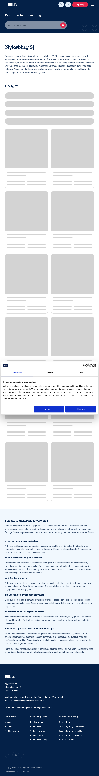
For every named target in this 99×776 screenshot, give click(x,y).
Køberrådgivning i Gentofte (70, 735)
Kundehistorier (36, 722)
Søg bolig (80, 4)
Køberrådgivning (66, 722)
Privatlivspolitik (11, 772)
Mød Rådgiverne (12, 731)
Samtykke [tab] (17, 373)
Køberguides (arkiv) (38, 740)
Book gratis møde (66, 740)
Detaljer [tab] (49, 373)
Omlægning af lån (37, 731)
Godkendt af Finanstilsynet (17, 707)
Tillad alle (80, 409)
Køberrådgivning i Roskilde (70, 731)
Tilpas (49, 409)
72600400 (13, 701)
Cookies (25, 772)
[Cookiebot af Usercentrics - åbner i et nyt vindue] (84, 365)
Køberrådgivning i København (71, 727)
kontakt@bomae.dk (54, 697)
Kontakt (8, 722)
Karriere (8, 727)
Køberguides (35, 727)
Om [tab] (81, 373)
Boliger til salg (36, 735)
